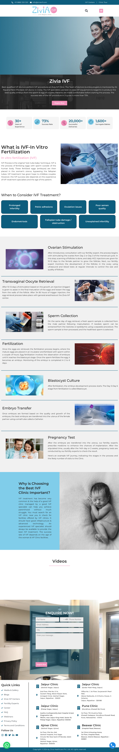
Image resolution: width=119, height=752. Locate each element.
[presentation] (59, 657)
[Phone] (112, 746)
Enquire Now (41, 664)
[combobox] (64, 619)
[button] (86, 11)
